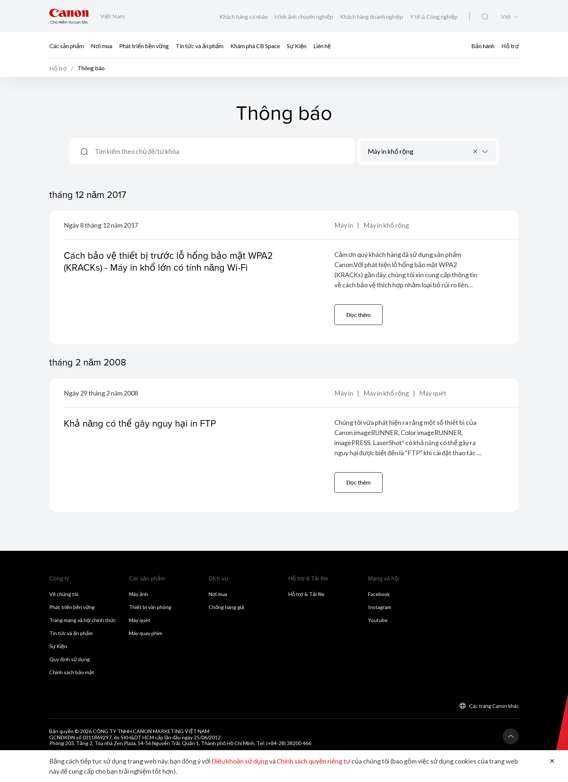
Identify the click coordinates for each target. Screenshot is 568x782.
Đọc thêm (358, 314)
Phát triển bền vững (144, 45)
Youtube (378, 620)
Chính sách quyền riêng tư (313, 761)
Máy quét (432, 393)
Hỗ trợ (510, 45)
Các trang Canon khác (494, 706)
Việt (506, 17)
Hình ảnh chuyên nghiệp (304, 16)
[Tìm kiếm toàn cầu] (484, 16)
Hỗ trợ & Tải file (306, 594)
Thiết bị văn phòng (150, 607)
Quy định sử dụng (69, 659)
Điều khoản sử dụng (240, 761)
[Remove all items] (476, 151)
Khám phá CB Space (255, 45)
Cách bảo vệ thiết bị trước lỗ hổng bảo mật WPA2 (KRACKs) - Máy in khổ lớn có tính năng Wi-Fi (168, 261)
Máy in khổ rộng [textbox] (390, 151)
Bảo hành (482, 45)
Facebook (379, 594)
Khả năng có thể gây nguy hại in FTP (140, 423)
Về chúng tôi (63, 594)
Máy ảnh (138, 594)
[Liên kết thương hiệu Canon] (69, 16)
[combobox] (428, 151)
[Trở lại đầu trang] (511, 736)
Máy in (344, 225)
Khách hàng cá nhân (244, 16)
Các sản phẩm (66, 45)
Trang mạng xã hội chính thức (82, 620)
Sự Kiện (296, 45)
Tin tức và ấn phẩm (200, 45)
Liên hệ (322, 45)
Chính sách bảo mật (71, 672)
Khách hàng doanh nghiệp (372, 16)
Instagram (379, 607)
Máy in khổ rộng (386, 225)
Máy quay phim (145, 633)
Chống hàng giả (226, 607)
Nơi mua (101, 45)
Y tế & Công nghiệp (434, 16)
